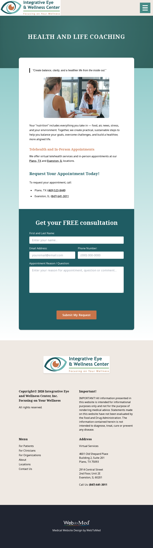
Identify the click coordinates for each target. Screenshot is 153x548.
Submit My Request (76, 315)
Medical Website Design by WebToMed (76, 530)
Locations (25, 464)
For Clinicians (27, 450)
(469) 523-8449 (56, 190)
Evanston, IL (54, 161)
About (22, 460)
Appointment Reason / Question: (49, 263)
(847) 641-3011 (60, 196)
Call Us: (93, 484)
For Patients (26, 446)
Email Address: (38, 248)
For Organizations (30, 455)
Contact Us (25, 469)
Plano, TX (35, 161)
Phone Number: (87, 248)
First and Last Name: (42, 233)
